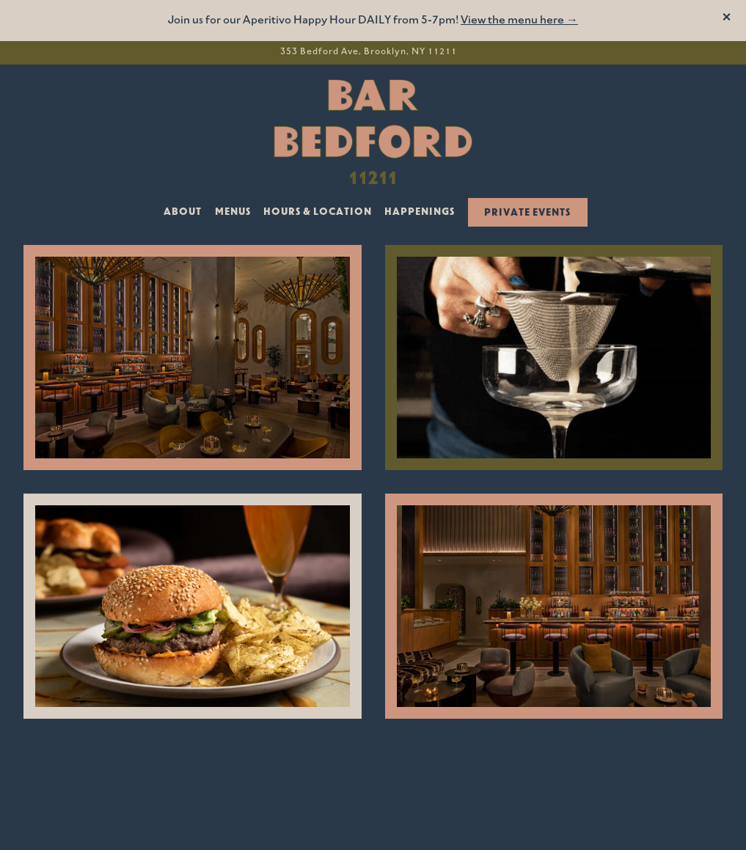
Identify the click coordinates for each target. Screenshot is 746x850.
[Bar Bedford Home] (373, 131)
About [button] (183, 212)
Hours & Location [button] (317, 212)
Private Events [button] (527, 213)
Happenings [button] (419, 212)
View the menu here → (519, 20)
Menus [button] (233, 212)
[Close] (726, 19)
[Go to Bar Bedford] (368, 52)
